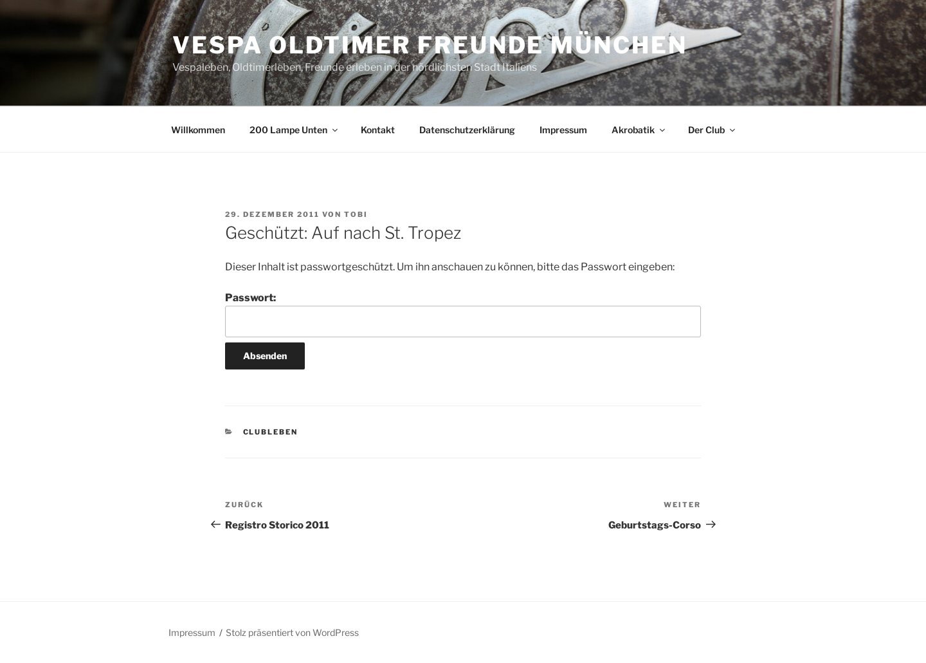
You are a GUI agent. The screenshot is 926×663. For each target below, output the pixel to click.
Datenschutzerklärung (467, 129)
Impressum (563, 129)
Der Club (712, 129)
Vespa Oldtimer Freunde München (429, 45)
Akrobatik (639, 129)
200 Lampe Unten (295, 129)
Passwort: (463, 314)
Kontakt (378, 129)
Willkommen (198, 129)
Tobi (356, 214)
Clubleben (270, 431)
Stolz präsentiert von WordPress (292, 632)
